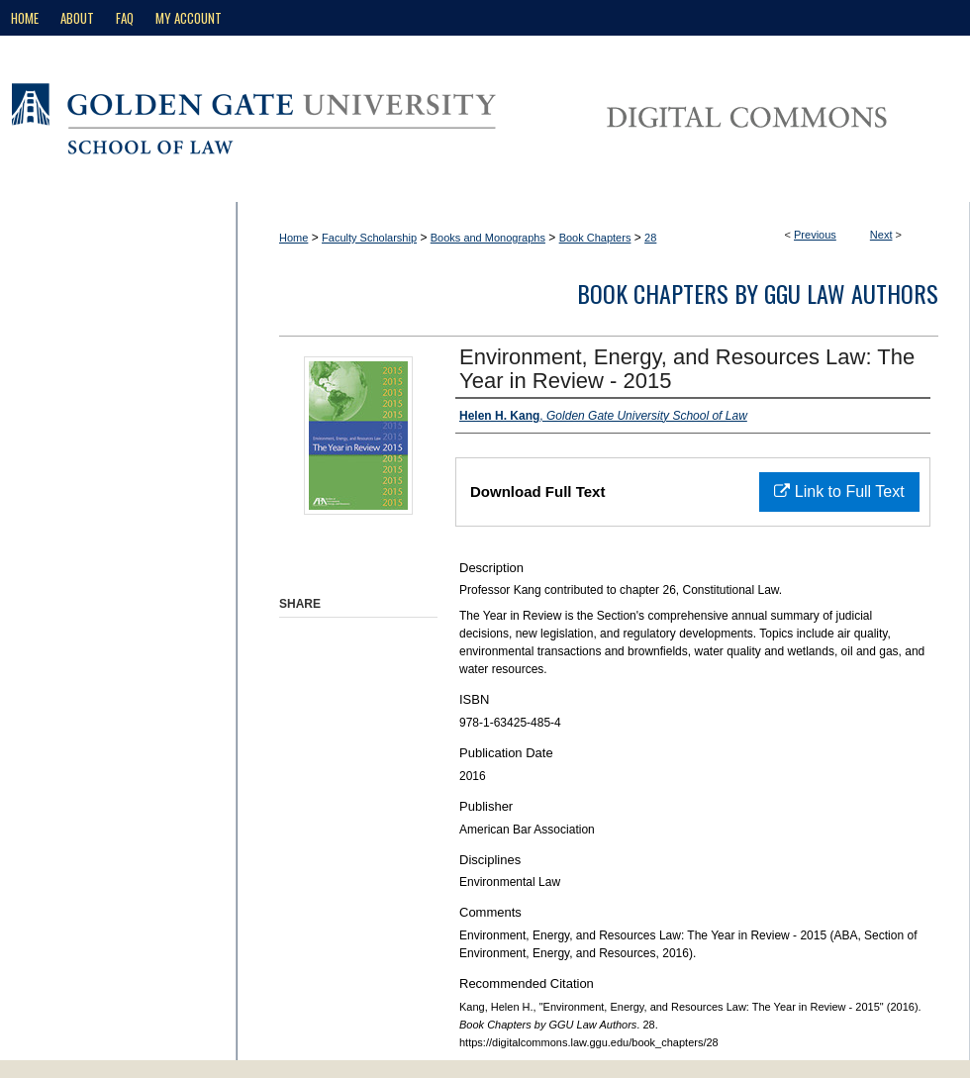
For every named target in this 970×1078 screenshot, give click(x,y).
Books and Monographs (488, 238)
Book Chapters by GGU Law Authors (757, 293)
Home (293, 238)
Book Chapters (595, 238)
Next (881, 235)
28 (650, 238)
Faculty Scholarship (369, 238)
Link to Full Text (839, 491)
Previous (815, 235)
